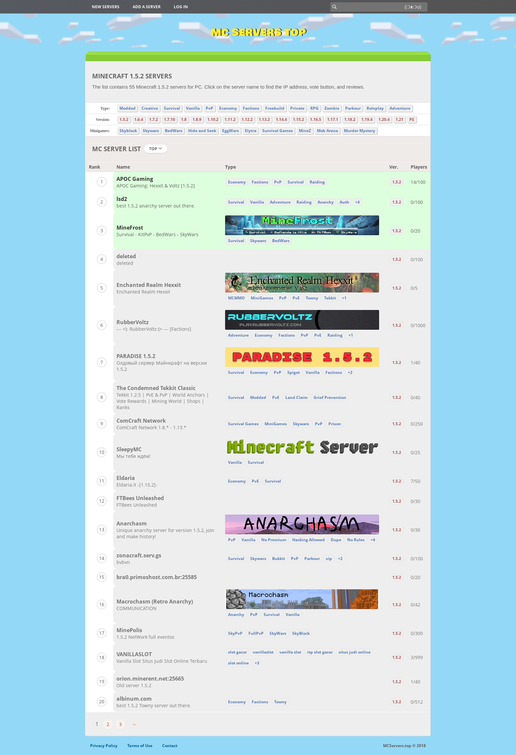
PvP (209, 108)
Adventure (400, 108)
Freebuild (274, 108)
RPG (314, 108)
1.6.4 (138, 119)
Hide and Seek (202, 130)
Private (297, 108)
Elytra (250, 130)
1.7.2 (153, 119)
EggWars (230, 130)
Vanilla (193, 108)
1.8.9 (197, 119)
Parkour (353, 108)
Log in (181, 7)
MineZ (305, 130)
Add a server (147, 7)
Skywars (151, 130)
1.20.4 (384, 119)
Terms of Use (139, 745)
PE (411, 119)
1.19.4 (367, 119)
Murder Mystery (359, 130)
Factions (251, 108)
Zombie (331, 108)
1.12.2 (247, 119)
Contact (169, 745)
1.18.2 (349, 119)
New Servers (105, 7)
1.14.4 (281, 119)
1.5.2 (123, 119)
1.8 (184, 119)
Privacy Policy (103, 745)
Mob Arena (327, 130)
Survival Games (277, 130)
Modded (127, 108)
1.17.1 (332, 119)
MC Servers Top (258, 32)
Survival (172, 108)
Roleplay (375, 108)
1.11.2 (230, 119)
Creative (150, 108)
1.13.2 (264, 119)
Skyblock (128, 130)
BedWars (173, 130)
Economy (228, 108)
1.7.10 (169, 119)
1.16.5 (315, 119)
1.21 (399, 119)
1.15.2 (298, 119)
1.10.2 (213, 119)
